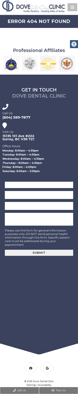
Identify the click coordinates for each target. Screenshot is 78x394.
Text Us (58, 390)
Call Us (19, 390)
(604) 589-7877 (16, 117)
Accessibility (45, 385)
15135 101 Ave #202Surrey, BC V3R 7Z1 (18, 137)
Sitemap (31, 385)
